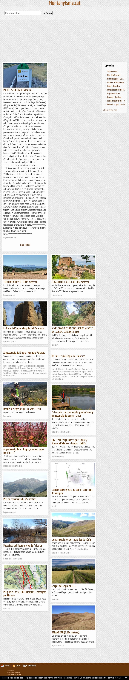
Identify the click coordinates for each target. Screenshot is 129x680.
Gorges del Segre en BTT (64, 586)
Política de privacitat (14, 674)
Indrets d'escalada (113, 86)
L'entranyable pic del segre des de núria (71, 539)
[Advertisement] (64, 41)
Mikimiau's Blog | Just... (115, 79)
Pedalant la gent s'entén (116, 104)
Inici (7, 665)
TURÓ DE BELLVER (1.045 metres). (20, 282)
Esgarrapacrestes (113, 93)
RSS (16, 665)
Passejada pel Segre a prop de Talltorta (22, 545)
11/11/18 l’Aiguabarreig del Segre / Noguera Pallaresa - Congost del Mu (69, 441)
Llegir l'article (25, 245)
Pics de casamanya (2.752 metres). (20, 499)
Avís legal (10, 671)
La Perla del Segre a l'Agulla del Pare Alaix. (24, 328)
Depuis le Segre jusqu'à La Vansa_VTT (22, 408)
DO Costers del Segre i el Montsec (68, 356)
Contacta (29, 665)
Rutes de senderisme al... (116, 89)
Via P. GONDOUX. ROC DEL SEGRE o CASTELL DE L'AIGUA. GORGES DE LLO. (73, 330)
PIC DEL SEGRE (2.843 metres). (18, 90)
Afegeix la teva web (110, 109)
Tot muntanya (112, 71)
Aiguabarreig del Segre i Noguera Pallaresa (24, 352)
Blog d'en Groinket (114, 75)
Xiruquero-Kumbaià (114, 97)
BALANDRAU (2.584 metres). (66, 632)
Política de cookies (13, 672)
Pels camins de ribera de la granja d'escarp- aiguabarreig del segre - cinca (73, 413)
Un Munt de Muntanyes (115, 82)
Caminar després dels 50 (116, 100)
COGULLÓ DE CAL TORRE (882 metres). (71, 282)
